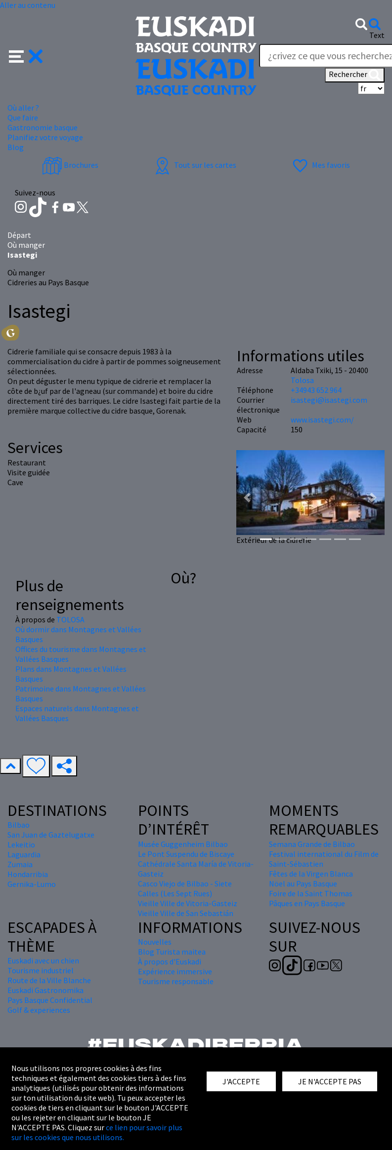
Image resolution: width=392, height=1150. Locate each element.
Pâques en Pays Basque (307, 903)
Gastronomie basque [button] (42, 127)
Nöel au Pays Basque (303, 883)
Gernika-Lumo (31, 884)
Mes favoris (320, 165)
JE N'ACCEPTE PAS (329, 1081)
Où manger (26, 245)
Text (377, 35)
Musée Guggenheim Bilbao (183, 844)
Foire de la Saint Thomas (310, 893)
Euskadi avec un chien (43, 960)
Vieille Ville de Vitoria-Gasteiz (187, 903)
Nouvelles (155, 942)
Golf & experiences (38, 1010)
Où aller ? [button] (23, 108)
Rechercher (355, 75)
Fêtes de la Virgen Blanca (311, 874)
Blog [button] (15, 147)
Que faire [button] (22, 117)
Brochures (70, 165)
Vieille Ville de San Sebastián (185, 913)
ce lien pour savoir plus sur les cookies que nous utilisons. (96, 1132)
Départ (19, 235)
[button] (25, 55)
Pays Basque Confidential (49, 1000)
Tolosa (302, 380)
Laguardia (24, 854)
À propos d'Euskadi (169, 961)
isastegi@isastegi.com (329, 400)
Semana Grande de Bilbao (312, 844)
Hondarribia (27, 874)
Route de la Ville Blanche (49, 980)
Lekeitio (21, 844)
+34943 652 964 (316, 390)
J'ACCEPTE (241, 1081)
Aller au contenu (27, 5)
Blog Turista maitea (172, 952)
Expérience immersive (175, 971)
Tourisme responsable (176, 981)
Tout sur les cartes (194, 165)
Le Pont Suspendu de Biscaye (186, 854)
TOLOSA (70, 619)
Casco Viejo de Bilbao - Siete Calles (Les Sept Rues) (185, 888)
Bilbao (18, 825)
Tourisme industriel (40, 970)
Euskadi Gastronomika (45, 990)
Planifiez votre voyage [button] (45, 137)
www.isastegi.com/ (322, 419)
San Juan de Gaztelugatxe (50, 835)
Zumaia (20, 864)
